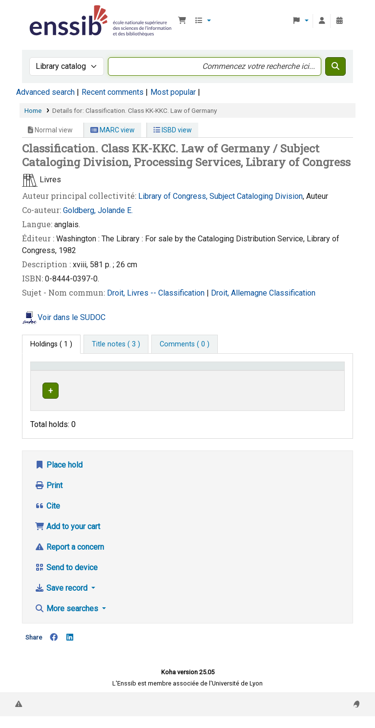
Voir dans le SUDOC (71, 317)
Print (48, 497)
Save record (62, 599)
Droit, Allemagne (240, 293)
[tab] (115, 344)
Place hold (59, 476)
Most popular (173, 92)
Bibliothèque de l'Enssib (51, 13)
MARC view (112, 130)
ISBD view (172, 130)
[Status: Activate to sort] (324, 375)
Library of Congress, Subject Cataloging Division (220, 196)
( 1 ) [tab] (51, 344)
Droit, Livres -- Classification (157, 293)
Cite (47, 517)
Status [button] (319, 380)
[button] (182, 21)
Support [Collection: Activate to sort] (120, 380)
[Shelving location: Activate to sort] (180, 375)
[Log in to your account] (321, 21)
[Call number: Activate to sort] (259, 375)
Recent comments (113, 92)
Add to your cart (67, 538)
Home (33, 110)
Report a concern (69, 558)
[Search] (335, 66)
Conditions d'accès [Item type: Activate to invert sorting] (51, 375)
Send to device (66, 579)
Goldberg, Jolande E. (98, 210)
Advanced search (45, 92)
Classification (292, 293)
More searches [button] (67, 620)
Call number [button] (237, 380)
